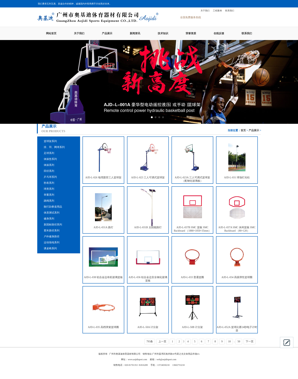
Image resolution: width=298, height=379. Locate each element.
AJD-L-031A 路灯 (103, 227)
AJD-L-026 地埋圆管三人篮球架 (103, 177)
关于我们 (205, 10)
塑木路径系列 (51, 230)
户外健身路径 (51, 236)
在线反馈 (219, 33)
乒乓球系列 (50, 177)
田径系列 (49, 171)
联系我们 (229, 10)
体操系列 (49, 165)
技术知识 (163, 33)
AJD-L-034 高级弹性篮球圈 (236, 277)
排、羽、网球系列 (54, 147)
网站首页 (51, 33)
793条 (149, 341)
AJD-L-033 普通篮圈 (192, 277)
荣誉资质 (191, 33)
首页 (243, 130)
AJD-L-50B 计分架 (192, 327)
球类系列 (49, 188)
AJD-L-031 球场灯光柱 (237, 177)
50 (238, 341)
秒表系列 (49, 182)
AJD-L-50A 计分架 (147, 327)
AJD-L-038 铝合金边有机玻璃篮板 (103, 277)
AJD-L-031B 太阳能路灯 (147, 227)
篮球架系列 (50, 141)
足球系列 (49, 153)
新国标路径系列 (53, 224)
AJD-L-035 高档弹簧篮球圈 (103, 327)
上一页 (162, 341)
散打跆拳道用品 (53, 206)
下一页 (249, 341)
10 (229, 341)
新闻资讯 (135, 33)
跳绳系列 (49, 200)
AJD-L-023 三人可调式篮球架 (148, 177)
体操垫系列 (50, 159)
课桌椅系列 (50, 248)
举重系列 (49, 194)
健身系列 (49, 218)
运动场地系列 (51, 242)
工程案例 (217, 10)
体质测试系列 (51, 212)
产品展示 (107, 33)
